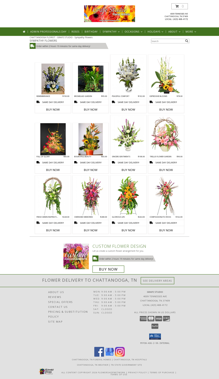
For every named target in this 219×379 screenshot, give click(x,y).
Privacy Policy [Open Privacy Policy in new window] (137, 372)
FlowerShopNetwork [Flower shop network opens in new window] (111, 372)
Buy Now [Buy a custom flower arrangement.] (108, 269)
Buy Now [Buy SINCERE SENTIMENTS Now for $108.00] (128, 170)
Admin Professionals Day (48, 31)
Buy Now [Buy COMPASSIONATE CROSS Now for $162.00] (166, 230)
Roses (75, 31)
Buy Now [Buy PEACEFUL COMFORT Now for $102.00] (128, 109)
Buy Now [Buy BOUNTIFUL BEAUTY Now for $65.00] (90, 170)
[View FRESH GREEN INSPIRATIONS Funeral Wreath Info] (53, 195)
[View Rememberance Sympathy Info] (53, 79)
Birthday (91, 31)
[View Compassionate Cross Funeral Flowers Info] (166, 195)
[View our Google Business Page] (109, 355)
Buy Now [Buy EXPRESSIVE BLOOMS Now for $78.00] (166, 109)
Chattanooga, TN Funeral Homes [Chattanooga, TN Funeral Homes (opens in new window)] (91, 359)
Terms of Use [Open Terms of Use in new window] (119, 374)
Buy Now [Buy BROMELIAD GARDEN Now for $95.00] (90, 109)
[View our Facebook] (99, 355)
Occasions (134, 31)
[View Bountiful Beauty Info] (90, 139)
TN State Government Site (126, 364)
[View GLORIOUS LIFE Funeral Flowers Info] (128, 195)
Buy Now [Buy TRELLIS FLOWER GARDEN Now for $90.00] (166, 170)
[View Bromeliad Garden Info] (90, 79)
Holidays (156, 31)
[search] (186, 41)
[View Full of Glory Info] (53, 139)
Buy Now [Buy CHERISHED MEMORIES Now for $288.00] (90, 230)
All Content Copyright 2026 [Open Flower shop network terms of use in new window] (79, 372)
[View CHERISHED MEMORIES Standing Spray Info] (91, 195)
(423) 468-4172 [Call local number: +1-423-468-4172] (180, 19)
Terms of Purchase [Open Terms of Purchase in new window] (162, 372)
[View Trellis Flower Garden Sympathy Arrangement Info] (166, 135)
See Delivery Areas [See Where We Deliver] (157, 280)
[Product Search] (167, 41)
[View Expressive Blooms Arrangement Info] (166, 75)
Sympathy (111, 31)
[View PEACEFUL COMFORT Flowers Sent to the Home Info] (128, 75)
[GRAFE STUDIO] (109, 13)
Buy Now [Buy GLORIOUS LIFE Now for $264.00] (128, 230)
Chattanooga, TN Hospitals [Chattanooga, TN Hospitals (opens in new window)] (130, 359)
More (191, 31)
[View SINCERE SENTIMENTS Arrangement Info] (128, 135)
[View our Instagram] (120, 355)
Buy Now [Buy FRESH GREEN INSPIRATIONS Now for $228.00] (53, 230)
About (174, 31)
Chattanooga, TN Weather (92, 364)
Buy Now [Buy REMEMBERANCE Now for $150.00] (53, 109)
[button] (179, 6)
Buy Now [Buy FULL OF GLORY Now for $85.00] (53, 170)
